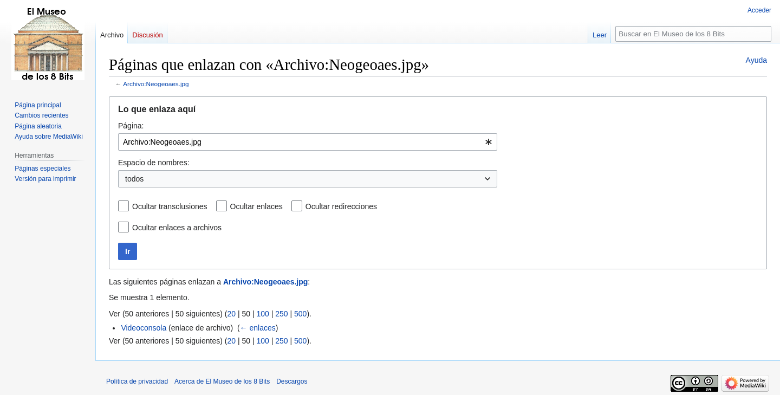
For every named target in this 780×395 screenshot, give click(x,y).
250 (281, 313)
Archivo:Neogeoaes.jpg (156, 83)
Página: (131, 125)
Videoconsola (143, 327)
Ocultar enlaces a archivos (177, 227)
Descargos (291, 381)
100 (262, 313)
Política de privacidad (137, 381)
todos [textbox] (134, 178)
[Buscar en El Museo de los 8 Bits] (693, 34)
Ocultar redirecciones (341, 206)
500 (300, 313)
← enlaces (258, 327)
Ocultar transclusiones (169, 206)
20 (231, 313)
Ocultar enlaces (256, 206)
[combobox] (307, 142)
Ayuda (756, 60)
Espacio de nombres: (154, 162)
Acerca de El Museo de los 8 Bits (222, 381)
